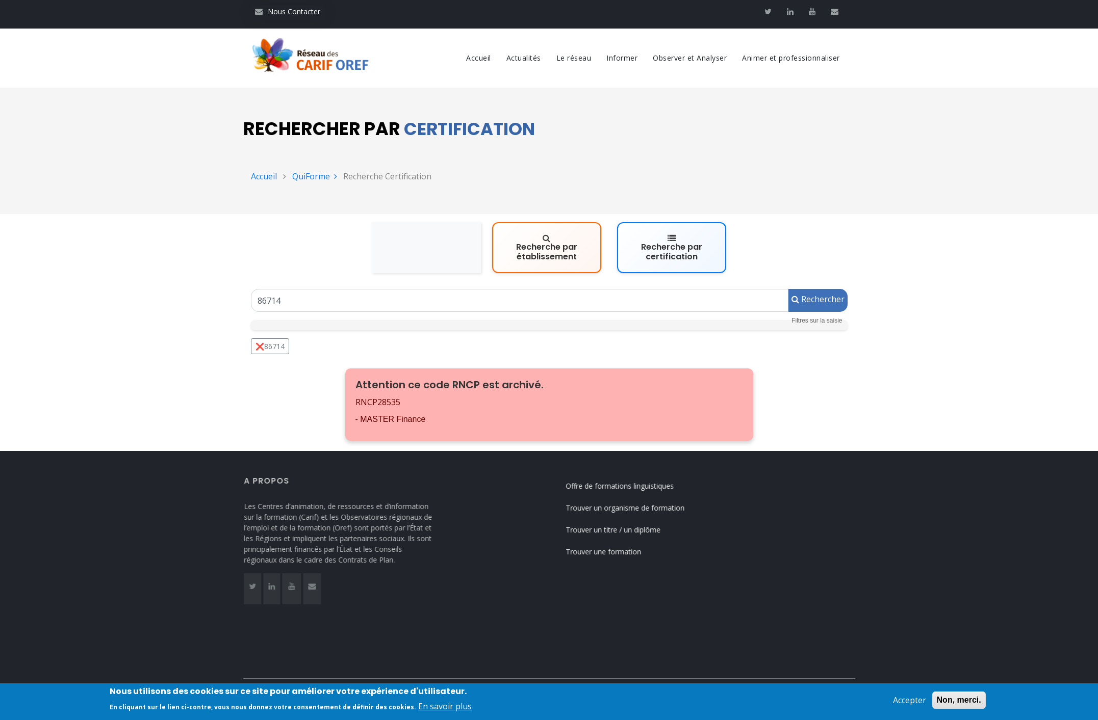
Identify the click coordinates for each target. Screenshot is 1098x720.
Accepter (909, 706)
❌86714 (270, 346)
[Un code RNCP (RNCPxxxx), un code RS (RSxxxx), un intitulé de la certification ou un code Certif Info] (519, 300)
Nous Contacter (287, 11)
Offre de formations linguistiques (630, 486)
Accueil (478, 58)
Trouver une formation (613, 551)
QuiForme (314, 176)
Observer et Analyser (690, 58)
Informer (621, 58)
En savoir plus (445, 712)
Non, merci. (959, 706)
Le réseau (574, 58)
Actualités (523, 58)
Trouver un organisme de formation (635, 508)
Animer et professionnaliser (791, 58)
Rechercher (818, 299)
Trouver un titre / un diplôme (623, 530)
